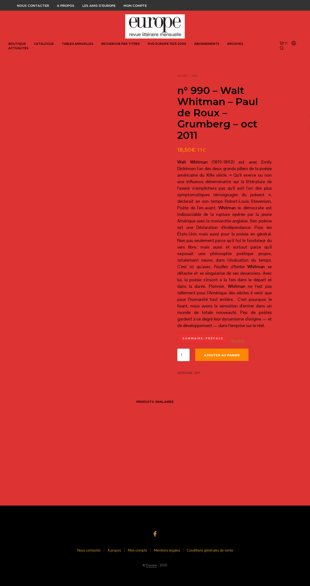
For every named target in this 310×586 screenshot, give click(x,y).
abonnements (206, 44)
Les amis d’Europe (99, 6)
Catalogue (44, 44)
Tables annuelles (77, 44)
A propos (65, 6)
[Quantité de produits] (183, 355)
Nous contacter (33, 6)
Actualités (18, 48)
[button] (283, 43)
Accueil (182, 75)
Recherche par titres (120, 44)
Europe (151, 565)
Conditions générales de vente (210, 550)
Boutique (17, 44)
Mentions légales (167, 550)
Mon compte (135, 6)
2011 (194, 75)
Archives (235, 44)
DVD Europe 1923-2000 (167, 44)
